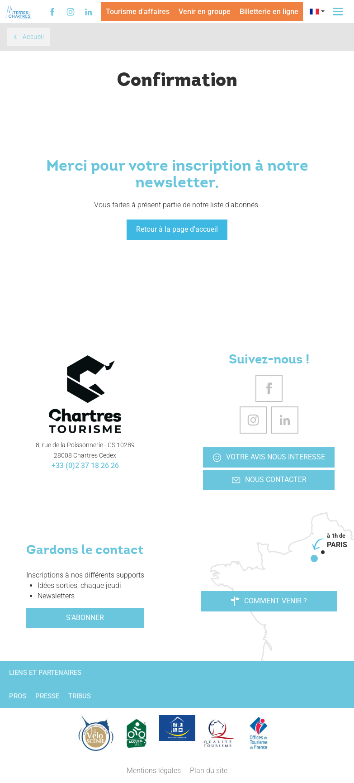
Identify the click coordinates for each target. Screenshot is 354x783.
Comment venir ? (269, 601)
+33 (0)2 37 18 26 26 (85, 465)
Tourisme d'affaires (138, 11)
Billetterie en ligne (269, 11)
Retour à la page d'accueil (177, 229)
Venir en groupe (205, 11)
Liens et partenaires (45, 672)
